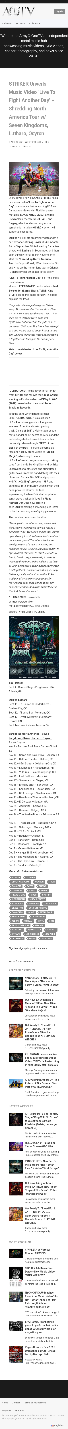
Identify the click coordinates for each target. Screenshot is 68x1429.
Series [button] (20, 23)
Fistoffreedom (34, 142)
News (28, 146)
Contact (16, 1402)
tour (52, 882)
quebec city (34, 930)
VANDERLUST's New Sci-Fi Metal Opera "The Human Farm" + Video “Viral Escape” (42, 981)
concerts (17, 912)
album (15, 921)
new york (50, 934)
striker (16, 877)
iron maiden (18, 899)
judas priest (37, 899)
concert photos (38, 908)
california (17, 938)
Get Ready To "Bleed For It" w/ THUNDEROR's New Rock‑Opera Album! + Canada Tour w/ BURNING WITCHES (40, 1032)
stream (28, 921)
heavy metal (18, 895)
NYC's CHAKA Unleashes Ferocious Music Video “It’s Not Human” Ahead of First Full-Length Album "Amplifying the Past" (41, 1299)
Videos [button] (7, 23)
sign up (23, 948)
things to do (19, 916)
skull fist (17, 908)
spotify (46, 895)
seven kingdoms (21, 882)
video (33, 895)
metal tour (46, 912)
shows (42, 886)
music (32, 890)
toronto (51, 930)
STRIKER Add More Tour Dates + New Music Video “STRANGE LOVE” (40, 1272)
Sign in (59, 11)
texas (32, 938)
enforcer (33, 903)
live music (17, 890)
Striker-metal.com (32, 871)
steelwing (17, 903)
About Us (19, 1410)
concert (16, 886)
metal (44, 890)
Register (6, 1410)
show (31, 912)
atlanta (39, 925)
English (57, 1425)
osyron (39, 882)
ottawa (16, 934)
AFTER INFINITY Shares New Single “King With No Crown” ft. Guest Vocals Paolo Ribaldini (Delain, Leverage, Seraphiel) (41, 1120)
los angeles (32, 934)
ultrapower (38, 916)
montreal (17, 930)
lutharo (30, 877)
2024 (51, 921)
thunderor (50, 903)
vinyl (41, 921)
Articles (34, 23)
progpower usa (20, 925)
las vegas (46, 938)
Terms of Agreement (34, 1402)
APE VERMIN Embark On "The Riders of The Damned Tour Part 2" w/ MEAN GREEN (42, 1083)
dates (30, 886)
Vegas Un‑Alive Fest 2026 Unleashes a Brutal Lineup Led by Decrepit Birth (40, 1351)
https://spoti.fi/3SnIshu (32, 611)
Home (5, 1402)
